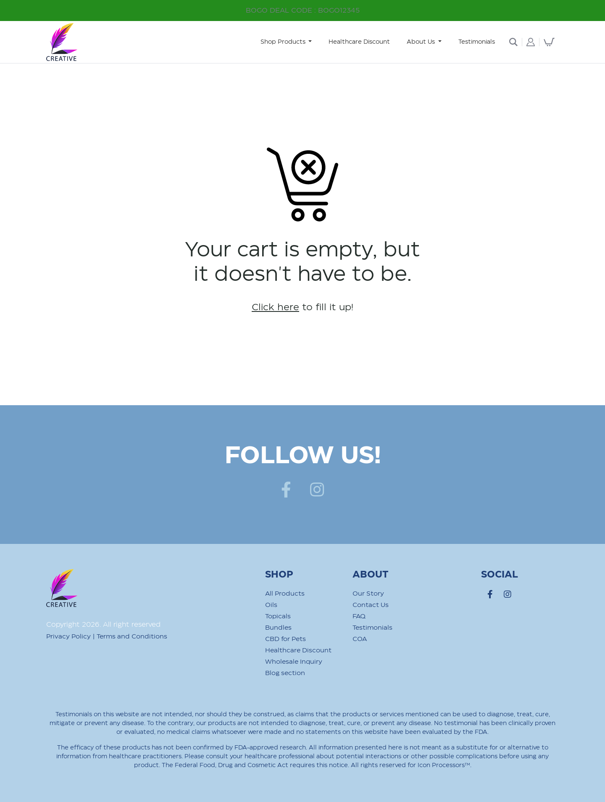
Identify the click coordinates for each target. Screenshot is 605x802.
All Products (285, 594)
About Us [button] (422, 42)
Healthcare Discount (359, 42)
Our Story (368, 594)
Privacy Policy (68, 636)
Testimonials (476, 42)
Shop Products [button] (283, 42)
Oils (271, 605)
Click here (275, 307)
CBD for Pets (285, 639)
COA (359, 639)
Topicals (278, 616)
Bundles (278, 628)
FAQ (359, 616)
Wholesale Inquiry (293, 662)
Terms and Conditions (132, 636)
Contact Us (370, 605)
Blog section (285, 673)
